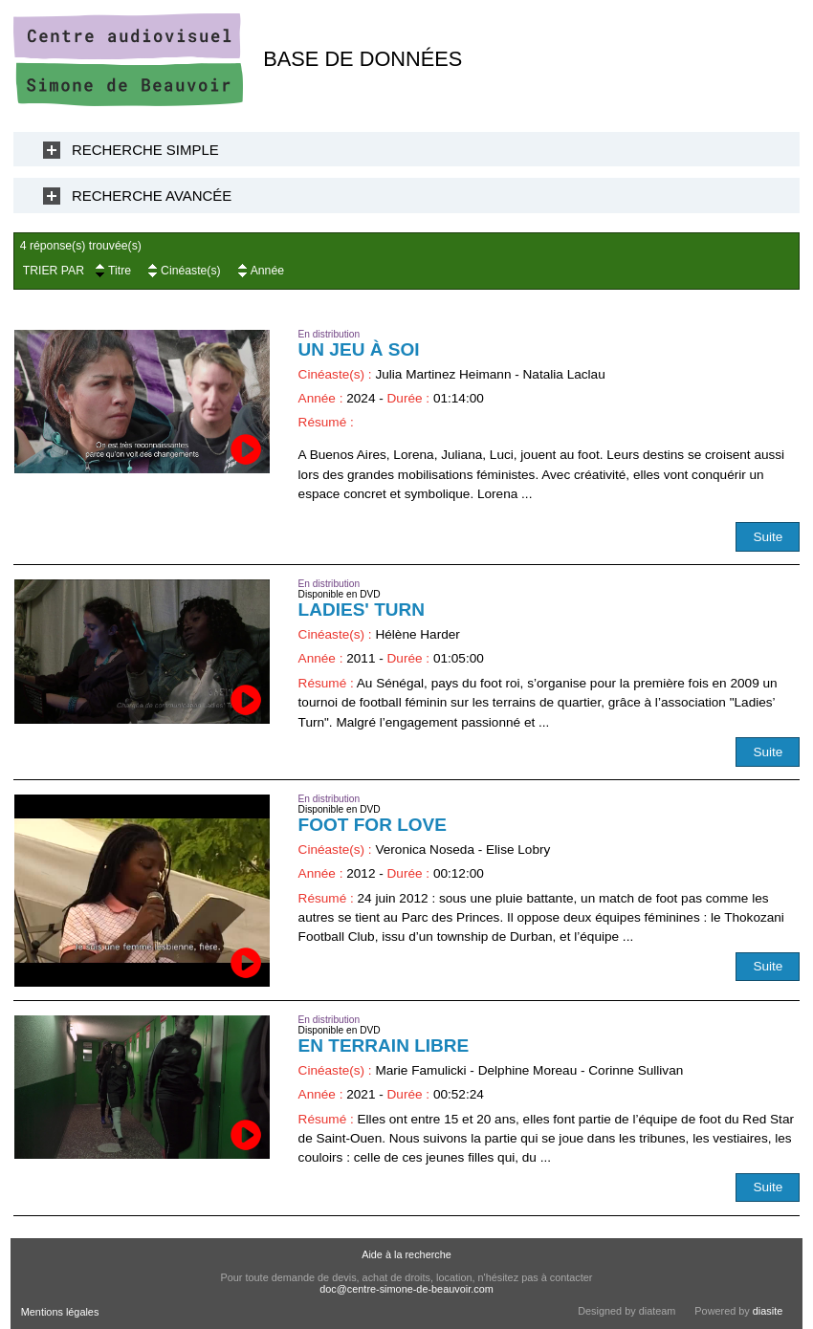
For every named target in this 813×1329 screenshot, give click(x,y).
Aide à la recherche (406, 1254)
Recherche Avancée (151, 195)
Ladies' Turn (361, 609)
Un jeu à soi (359, 349)
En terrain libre (384, 1045)
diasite (767, 1311)
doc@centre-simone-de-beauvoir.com (406, 1289)
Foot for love (372, 825)
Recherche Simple (145, 150)
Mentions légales (60, 1312)
